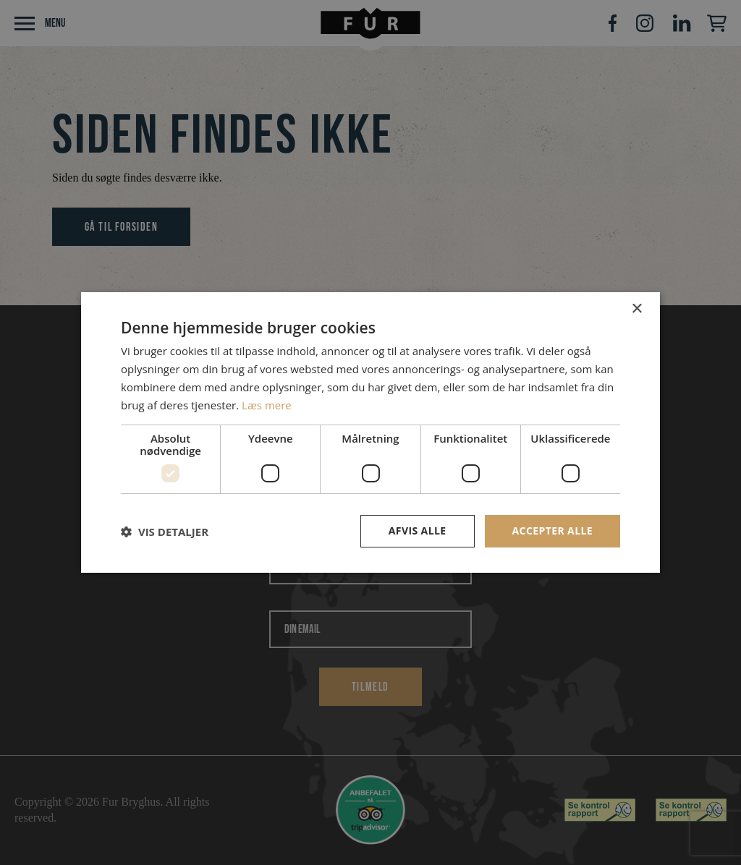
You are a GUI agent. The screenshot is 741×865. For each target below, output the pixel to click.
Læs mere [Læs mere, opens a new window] (267, 405)
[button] (164, 531)
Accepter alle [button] (552, 530)
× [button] (636, 309)
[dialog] (370, 432)
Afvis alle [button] (417, 530)
